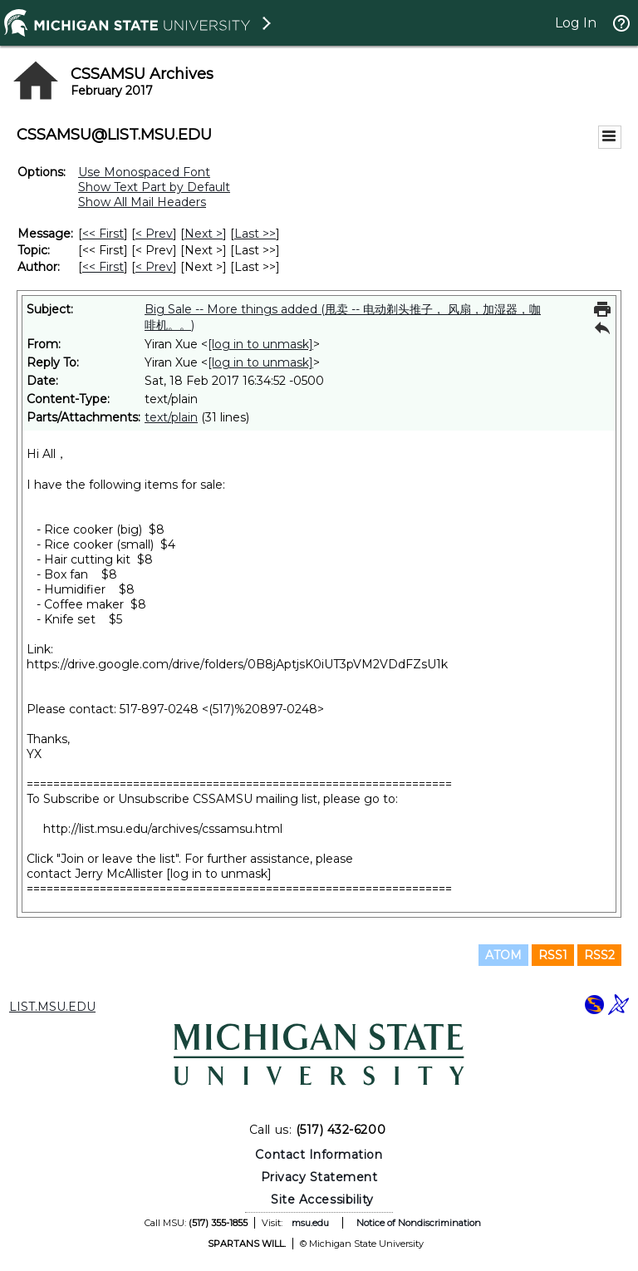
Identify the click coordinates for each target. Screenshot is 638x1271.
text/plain (171, 417)
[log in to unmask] (260, 344)
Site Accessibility (322, 1199)
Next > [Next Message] (203, 233)
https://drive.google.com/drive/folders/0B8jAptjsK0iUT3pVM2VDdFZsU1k (237, 664)
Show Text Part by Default (154, 187)
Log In (575, 23)
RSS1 (552, 955)
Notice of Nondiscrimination (418, 1223)
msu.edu (310, 1223)
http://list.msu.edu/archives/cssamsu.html (162, 828)
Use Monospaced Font (144, 172)
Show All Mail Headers (142, 202)
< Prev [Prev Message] (154, 233)
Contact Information (318, 1154)
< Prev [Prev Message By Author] (154, 266)
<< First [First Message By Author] (103, 266)
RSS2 (599, 955)
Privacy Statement (319, 1177)
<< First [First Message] (103, 233)
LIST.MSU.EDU (52, 1006)
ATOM (503, 955)
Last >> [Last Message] (255, 233)
